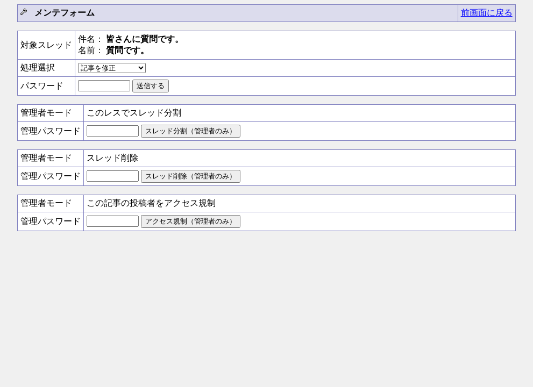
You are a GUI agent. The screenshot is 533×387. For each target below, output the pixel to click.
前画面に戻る (487, 12)
